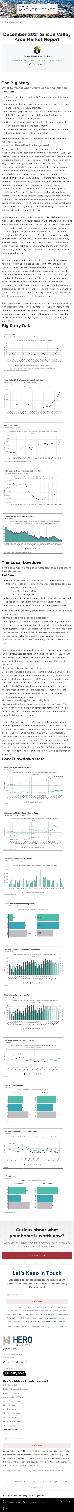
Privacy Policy (37, 1487)
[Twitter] (8, 1362)
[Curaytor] (14, 1375)
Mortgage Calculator (12, 1421)
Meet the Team (9, 1405)
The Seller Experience (12, 1417)
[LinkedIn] (13, 1362)
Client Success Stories (12, 1401)
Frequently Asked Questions (15, 1389)
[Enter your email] (39, 1294)
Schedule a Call (10, 1385)
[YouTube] (22, 1362)
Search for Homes (11, 1393)
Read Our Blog (9, 1409)
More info (41, 1502)
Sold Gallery (8, 1425)
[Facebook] (4, 1362)
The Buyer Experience (12, 1413)
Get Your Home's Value (13, 1397)
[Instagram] (26, 1362)
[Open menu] (71, 4)
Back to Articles (13, 22)
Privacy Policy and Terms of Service (49, 1321)
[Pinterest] (17, 1362)
